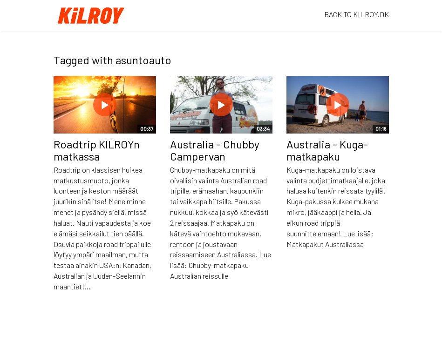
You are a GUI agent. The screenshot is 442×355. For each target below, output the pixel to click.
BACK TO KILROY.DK (356, 14)
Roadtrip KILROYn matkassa (97, 150)
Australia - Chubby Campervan (214, 150)
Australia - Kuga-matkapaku (327, 150)
